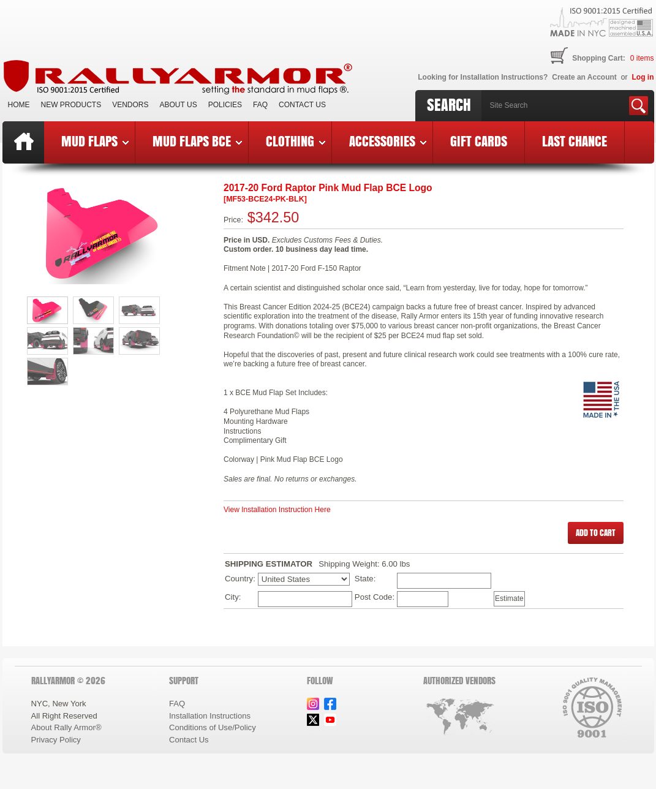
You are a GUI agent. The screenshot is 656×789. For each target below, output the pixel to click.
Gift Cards (478, 140)
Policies (225, 104)
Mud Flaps (95, 140)
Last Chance (574, 140)
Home (19, 104)
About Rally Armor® (66, 727)
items (642, 58)
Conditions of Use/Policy (212, 727)
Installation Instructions (210, 715)
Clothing (295, 140)
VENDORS (130, 104)
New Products (71, 104)
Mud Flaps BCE (197, 140)
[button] (596, 533)
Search (449, 104)
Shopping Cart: (598, 58)
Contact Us (302, 104)
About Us (178, 104)
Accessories (387, 140)
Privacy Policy (56, 739)
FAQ (260, 104)
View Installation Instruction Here (277, 509)
